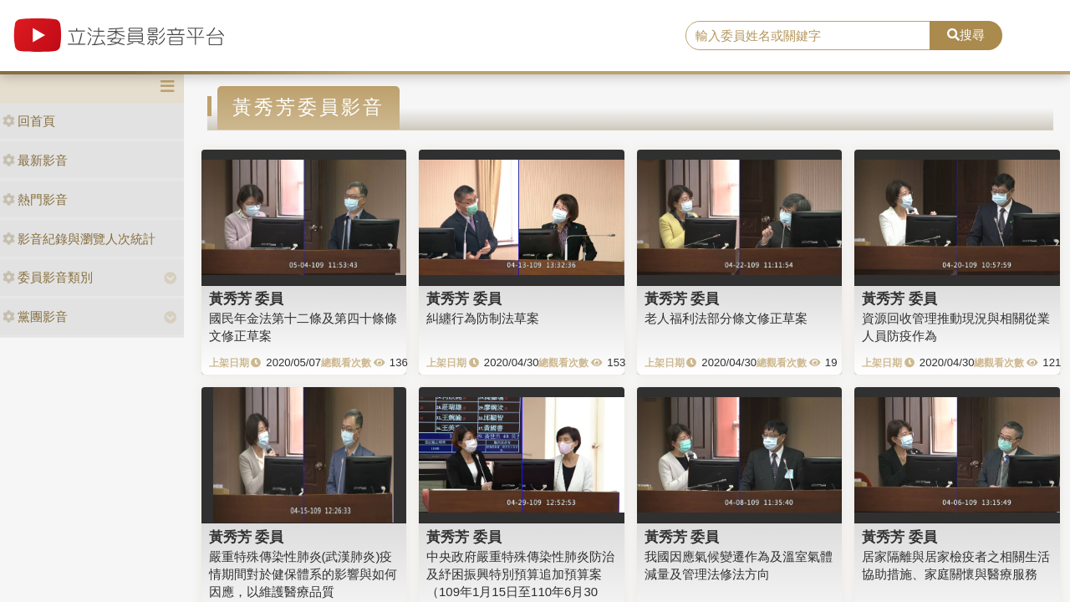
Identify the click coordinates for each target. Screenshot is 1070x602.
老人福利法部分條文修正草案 (726, 318)
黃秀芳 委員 (246, 298)
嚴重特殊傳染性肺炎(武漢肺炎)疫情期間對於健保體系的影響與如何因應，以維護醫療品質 (303, 574)
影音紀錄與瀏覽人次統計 (79, 239)
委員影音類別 (48, 277)
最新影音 (35, 160)
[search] (807, 36)
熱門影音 (35, 199)
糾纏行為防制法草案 (482, 318)
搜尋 (966, 35)
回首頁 (29, 121)
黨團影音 (35, 316)
